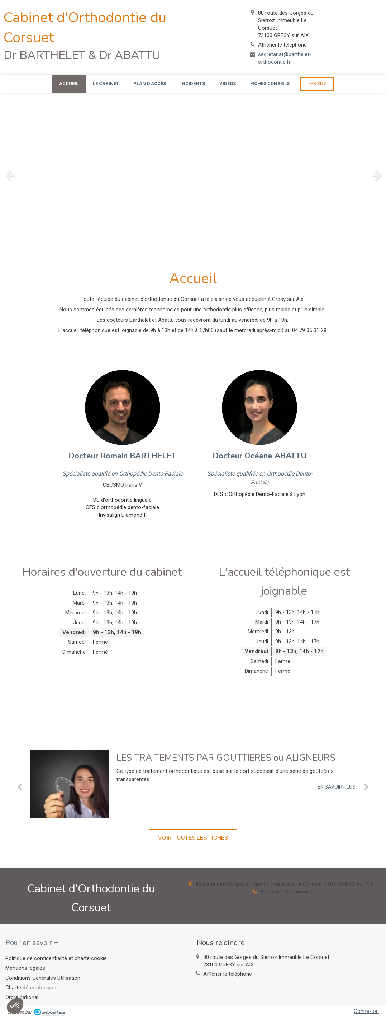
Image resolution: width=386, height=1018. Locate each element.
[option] (193, 175)
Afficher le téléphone (282, 45)
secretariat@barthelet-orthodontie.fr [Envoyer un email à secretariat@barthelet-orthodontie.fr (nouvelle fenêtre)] (284, 58)
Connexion (366, 1011)
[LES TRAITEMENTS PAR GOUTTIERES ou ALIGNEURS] (69, 784)
